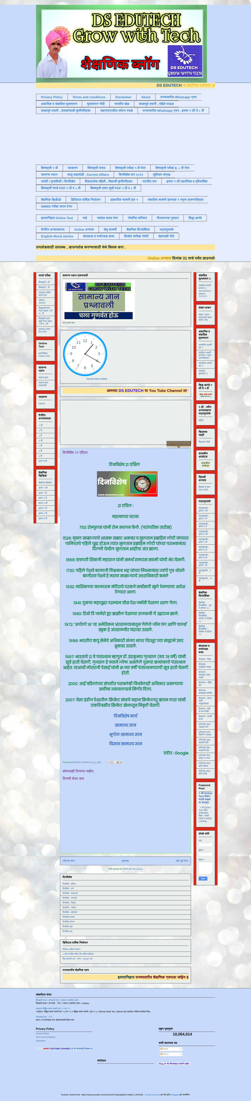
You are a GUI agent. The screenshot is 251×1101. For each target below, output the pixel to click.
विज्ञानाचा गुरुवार (168, 218)
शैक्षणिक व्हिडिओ (45, 482)
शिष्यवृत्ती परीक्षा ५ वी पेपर (130, 168)
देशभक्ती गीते (166, 236)
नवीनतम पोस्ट (69, 860)
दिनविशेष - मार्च (68, 888)
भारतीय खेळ (121, 104)
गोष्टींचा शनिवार (137, 218)
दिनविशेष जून (67, 931)
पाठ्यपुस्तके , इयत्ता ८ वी (204, 564)
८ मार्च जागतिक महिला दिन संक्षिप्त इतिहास (78, 954)
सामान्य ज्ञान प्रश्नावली (43, 384)
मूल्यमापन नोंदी (96, 104)
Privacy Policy (52, 97)
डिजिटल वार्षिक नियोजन (85, 199)
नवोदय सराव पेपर (107, 218)
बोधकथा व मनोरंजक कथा (98, 236)
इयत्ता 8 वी (43, 461)
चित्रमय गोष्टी (204, 442)
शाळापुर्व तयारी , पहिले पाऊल (156, 104)
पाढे (85, 218)
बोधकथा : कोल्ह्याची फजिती (205, 691)
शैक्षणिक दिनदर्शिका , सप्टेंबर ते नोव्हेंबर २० (205, 617)
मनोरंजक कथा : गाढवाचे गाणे (205, 725)
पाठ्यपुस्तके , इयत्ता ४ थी (204, 532)
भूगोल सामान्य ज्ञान (125, 734)
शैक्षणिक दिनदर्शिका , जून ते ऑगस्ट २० (205, 605)
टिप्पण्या (164, 1054)
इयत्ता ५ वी (43, 508)
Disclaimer (123, 97)
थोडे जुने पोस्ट (182, 860)
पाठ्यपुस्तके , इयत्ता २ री (204, 517)
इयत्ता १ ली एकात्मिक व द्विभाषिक (186, 181)
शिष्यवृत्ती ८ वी (44, 287)
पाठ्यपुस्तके (167, 229)
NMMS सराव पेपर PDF (44, 330)
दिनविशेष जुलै (68, 926)
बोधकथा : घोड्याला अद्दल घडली (204, 675)
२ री (40, 430)
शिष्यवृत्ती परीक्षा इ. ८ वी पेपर (172, 168)
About (145, 97)
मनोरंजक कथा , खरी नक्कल (205, 764)
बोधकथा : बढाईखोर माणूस (205, 665)
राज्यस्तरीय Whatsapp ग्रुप (178, 97)
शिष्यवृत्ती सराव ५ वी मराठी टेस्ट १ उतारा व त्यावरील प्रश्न (57, 1000)
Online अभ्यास (84, 229)
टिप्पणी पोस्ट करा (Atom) (132, 869)
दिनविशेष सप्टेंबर (69, 917)
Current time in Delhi (97, 379)
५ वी (40, 445)
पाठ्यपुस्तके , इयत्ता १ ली (204, 509)
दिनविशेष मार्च (125, 716)
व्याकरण (73, 168)
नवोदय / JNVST (42, 301)
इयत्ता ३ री (43, 498)
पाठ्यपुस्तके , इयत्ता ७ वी (204, 556)
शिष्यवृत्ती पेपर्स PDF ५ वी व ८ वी (61, 188)
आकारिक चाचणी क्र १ (124, 199)
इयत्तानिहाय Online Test (57, 218)
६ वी (40, 451)
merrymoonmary (152, 1094)
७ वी (40, 456)
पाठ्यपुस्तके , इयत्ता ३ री (204, 525)
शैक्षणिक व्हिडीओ (51, 199)
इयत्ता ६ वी (43, 513)
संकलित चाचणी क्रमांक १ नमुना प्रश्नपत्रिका (175, 199)
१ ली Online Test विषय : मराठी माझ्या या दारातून (205, 798)
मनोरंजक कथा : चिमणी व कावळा (205, 733)
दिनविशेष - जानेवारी (70, 898)
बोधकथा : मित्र (205, 659)
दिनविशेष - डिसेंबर (69, 903)
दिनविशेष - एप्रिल (69, 884)
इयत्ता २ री (43, 493)
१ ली (40, 425)
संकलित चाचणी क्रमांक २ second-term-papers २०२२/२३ (205, 290)
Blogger (175, 1094)
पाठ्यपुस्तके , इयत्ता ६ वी (204, 548)
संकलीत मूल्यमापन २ (203, 372)
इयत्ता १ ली (43, 487)
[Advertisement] (113, 139)
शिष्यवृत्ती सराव (96, 168)
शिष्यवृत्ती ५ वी (49, 168)
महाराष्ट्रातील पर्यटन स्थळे (116, 110)
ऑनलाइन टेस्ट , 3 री (44, 1017)
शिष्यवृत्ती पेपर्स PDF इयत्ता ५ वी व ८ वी (45, 311)
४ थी (40, 440)
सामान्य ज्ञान (49, 174)
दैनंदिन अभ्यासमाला (53, 229)
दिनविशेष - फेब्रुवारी (70, 893)
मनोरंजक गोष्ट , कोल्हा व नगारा (205, 756)
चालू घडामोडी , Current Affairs (88, 174)
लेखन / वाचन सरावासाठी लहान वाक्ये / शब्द (205, 317)
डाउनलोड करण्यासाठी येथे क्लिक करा (86, 247)
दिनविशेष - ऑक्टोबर (70, 912)
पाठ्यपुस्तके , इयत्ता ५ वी (204, 540)
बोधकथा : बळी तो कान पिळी (204, 710)
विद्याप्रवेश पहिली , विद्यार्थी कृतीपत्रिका (109, 181)
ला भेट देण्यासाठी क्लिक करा (92, 1048)
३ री (40, 435)
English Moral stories (57, 236)
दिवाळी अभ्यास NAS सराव (204, 488)
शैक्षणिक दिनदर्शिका (138, 229)
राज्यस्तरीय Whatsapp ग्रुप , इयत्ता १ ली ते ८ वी (173, 110)
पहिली (201, 420)
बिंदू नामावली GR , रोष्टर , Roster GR (78, 959)
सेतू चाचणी (110, 229)
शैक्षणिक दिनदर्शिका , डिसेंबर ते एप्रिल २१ (205, 630)
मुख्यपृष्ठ (125, 860)
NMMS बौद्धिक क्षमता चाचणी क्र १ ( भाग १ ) (53, 1008)
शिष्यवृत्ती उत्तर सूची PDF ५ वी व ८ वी (113, 188)
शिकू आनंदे (195, 218)
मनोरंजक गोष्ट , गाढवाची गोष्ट (205, 749)
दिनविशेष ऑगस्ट (69, 921)
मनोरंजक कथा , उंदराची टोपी (205, 741)
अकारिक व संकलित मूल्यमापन (59, 104)
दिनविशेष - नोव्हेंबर (69, 907)
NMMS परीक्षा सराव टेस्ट (56, 206)
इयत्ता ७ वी (43, 518)
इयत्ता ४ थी (43, 503)
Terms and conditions (89, 97)
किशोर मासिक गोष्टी (136, 236)
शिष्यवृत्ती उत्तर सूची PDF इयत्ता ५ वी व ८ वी (45, 321)
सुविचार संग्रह (161, 174)
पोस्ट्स (164, 1049)
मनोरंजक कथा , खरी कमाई (205, 772)
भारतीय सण (149, 181)
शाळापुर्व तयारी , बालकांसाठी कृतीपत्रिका (66, 110)
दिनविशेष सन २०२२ (131, 174)
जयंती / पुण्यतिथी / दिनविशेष (58, 181)
